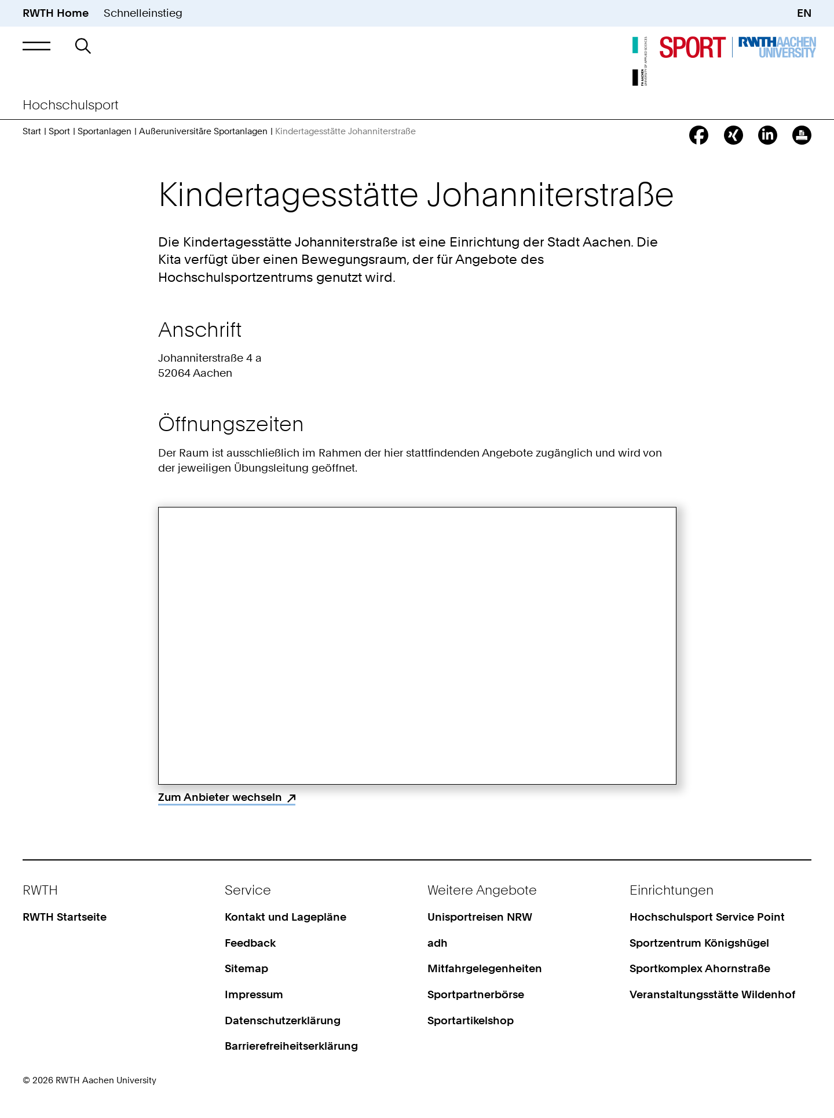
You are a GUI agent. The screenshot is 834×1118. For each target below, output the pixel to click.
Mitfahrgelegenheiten (484, 968)
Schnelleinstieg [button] (143, 13)
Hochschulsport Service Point (707, 917)
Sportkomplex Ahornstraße (700, 968)
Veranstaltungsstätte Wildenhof (712, 994)
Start (32, 131)
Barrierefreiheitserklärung (291, 1046)
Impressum (254, 994)
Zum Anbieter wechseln (220, 797)
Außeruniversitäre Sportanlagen (203, 131)
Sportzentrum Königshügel (699, 943)
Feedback (250, 943)
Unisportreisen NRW (479, 917)
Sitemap (246, 968)
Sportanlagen (104, 131)
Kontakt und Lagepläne (285, 917)
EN (804, 13)
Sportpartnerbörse (475, 994)
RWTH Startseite (65, 917)
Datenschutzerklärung (283, 1020)
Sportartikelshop (470, 1020)
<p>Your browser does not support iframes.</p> (417, 646)
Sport (59, 131)
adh (437, 943)
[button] (36, 46)
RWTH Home (56, 13)
